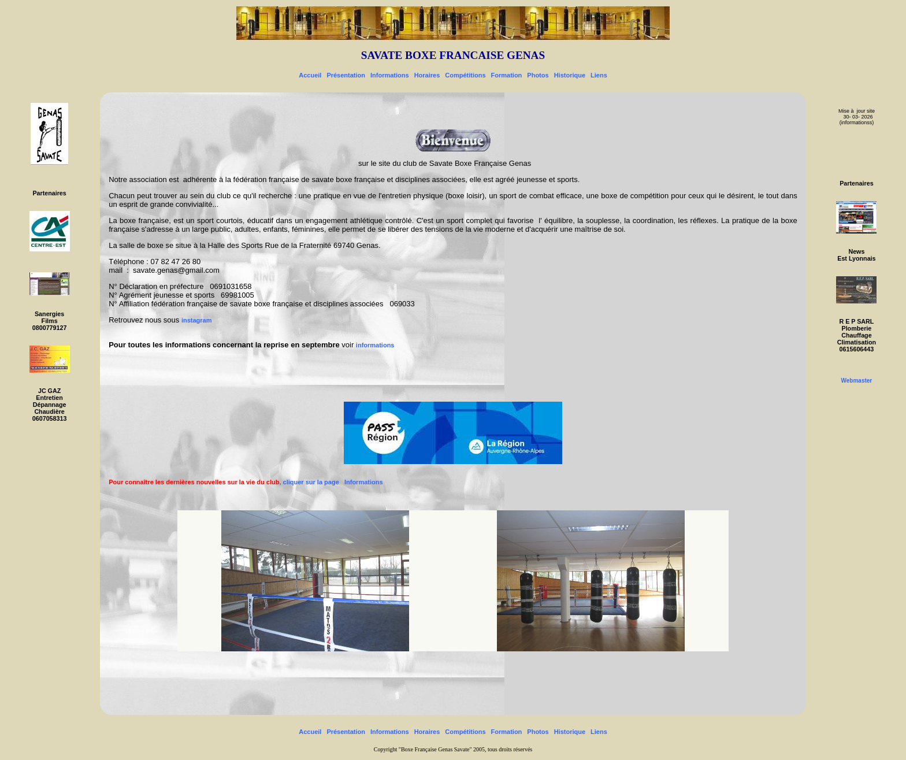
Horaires (427, 75)
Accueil (310, 75)
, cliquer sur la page (226, 482)
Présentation (345, 75)
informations (375, 345)
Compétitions (465, 75)
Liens (599, 75)
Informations (389, 75)
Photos (537, 75)
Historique (569, 75)
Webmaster (856, 380)
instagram (196, 320)
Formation (506, 75)
